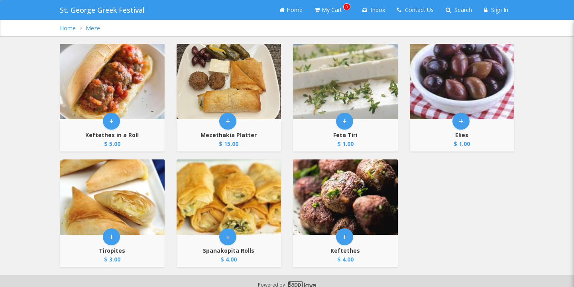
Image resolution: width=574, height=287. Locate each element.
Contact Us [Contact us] (415, 10)
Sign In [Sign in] (496, 10)
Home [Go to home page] (291, 10)
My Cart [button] (332, 8)
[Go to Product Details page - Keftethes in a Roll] (112, 81)
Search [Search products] (459, 10)
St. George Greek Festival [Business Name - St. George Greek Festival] (102, 10)
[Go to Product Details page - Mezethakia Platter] (229, 81)
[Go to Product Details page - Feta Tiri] (345, 81)
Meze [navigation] (93, 28)
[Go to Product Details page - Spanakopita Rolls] (229, 197)
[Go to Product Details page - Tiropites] (112, 197)
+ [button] (111, 121)
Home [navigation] (68, 28)
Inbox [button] (373, 10)
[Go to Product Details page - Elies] (462, 81)
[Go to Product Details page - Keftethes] (345, 197)
